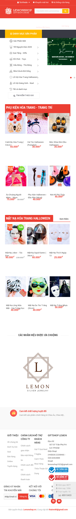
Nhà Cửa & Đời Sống (25, 71)
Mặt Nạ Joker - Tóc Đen (13, 254)
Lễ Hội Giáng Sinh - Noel (25, 83)
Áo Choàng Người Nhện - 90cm (13, 196)
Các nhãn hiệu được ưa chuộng (38, 335)
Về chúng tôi (12, 442)
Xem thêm (63, 219)
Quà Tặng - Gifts (25, 53)
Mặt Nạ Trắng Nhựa (59, 305)
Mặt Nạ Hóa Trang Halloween (28, 218)
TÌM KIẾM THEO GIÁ (23, 95)
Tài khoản (23, 2)
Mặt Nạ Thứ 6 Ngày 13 (57, 254)
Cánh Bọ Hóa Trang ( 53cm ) (14, 143)
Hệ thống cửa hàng (60, 2)
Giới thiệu (12, 435)
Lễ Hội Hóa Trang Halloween (25, 77)
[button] (71, 77)
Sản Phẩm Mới (18, 41)
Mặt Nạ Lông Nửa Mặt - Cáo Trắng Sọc (15, 306)
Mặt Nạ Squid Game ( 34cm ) (36, 254)
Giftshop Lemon (57, 435)
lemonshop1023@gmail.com (60, 464)
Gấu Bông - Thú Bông (25, 65)
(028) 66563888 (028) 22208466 (43, 24)
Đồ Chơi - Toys (25, 59)
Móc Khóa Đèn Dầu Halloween (57, 143)
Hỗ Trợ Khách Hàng (38, 439)
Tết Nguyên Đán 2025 (25, 47)
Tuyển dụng (12, 466)
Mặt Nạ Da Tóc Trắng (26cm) (37, 306)
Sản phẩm (46, 42)
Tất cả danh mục (18, 89)
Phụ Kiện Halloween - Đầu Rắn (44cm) (37, 196)
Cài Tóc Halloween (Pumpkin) (35, 143)
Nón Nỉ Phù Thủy (57, 195)
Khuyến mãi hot (40, 2)
